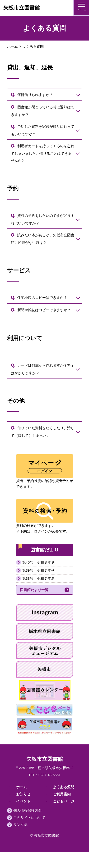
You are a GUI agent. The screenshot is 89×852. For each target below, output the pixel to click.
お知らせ (23, 794)
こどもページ (63, 801)
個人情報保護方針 (27, 810)
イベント (23, 801)
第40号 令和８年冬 (38, 562)
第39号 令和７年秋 (38, 570)
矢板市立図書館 (21, 8)
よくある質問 (63, 787)
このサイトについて (29, 818)
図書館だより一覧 (34, 590)
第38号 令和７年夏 (38, 578)
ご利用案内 (62, 794)
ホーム (12, 46)
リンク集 (20, 825)
